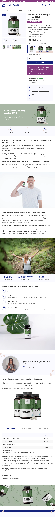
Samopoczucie (10, 10)
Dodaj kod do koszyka (46, 1)
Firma (3, 514)
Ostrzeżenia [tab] (43, 428)
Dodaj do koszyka (40, 62)
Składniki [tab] (11, 428)
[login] (46, 5)
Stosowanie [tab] (26, 428)
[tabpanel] (27, 455)
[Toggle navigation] (52, 5)
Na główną (4, 10)
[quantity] (40, 58)
